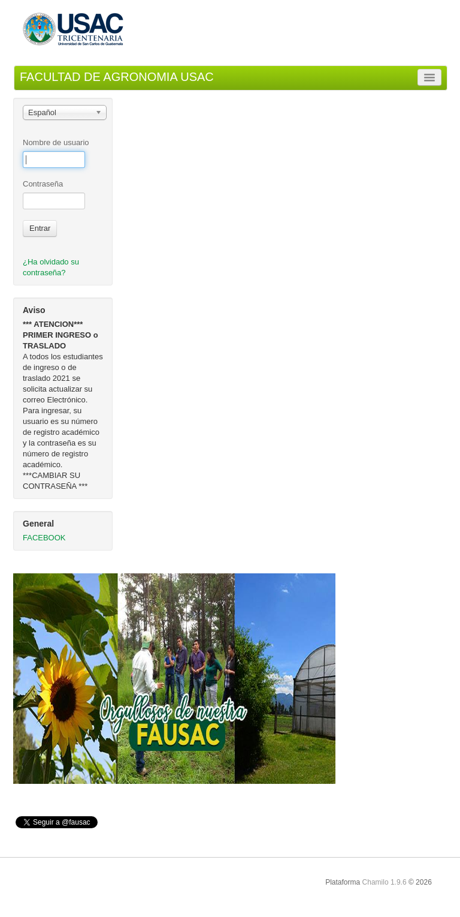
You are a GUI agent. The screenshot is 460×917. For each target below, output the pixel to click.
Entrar (39, 228)
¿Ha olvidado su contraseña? (51, 267)
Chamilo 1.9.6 (384, 882)
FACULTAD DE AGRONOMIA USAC (117, 76)
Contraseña (43, 183)
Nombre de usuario (56, 142)
